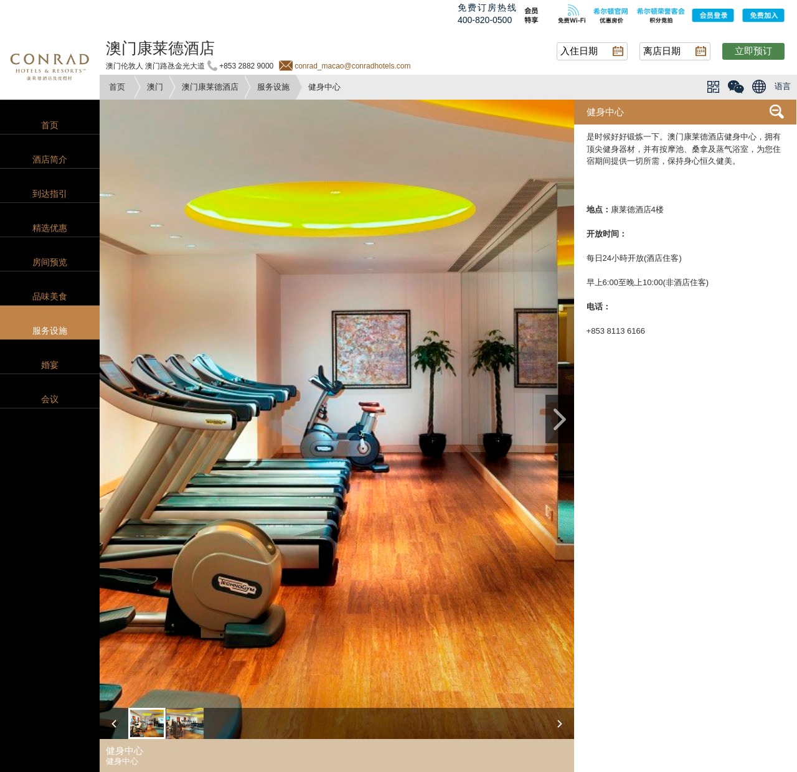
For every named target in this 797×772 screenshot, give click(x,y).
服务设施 (273, 87)
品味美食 (49, 296)
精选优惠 (49, 228)
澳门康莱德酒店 (210, 87)
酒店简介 (49, 159)
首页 (117, 87)
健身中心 (605, 111)
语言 (783, 86)
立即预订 (753, 50)
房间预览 (49, 262)
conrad (50, 65)
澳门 (155, 87)
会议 (50, 399)
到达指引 (49, 194)
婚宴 (50, 365)
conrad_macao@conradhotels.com (352, 66)
